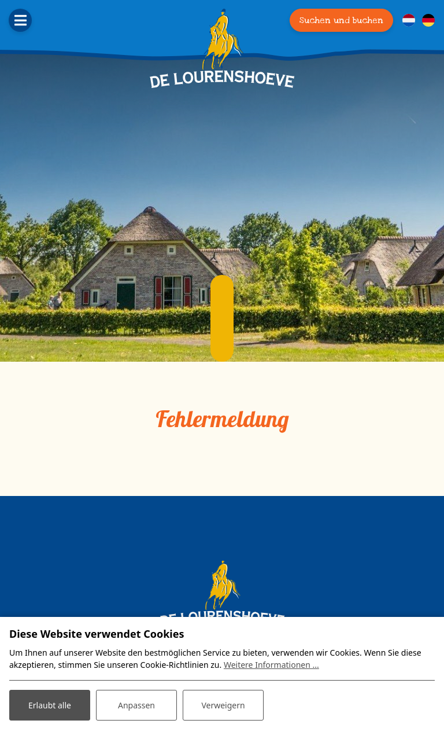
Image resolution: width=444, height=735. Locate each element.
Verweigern (223, 705)
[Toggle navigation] (20, 20)
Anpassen (136, 705)
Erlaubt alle (49, 705)
